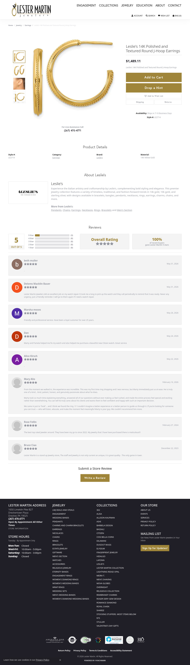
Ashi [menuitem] (99, 521)
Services (145, 517)
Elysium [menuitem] (101, 548)
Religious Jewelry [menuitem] (61, 567)
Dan (26, 332)
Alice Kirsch (30, 356)
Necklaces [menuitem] (57, 533)
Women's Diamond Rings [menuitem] (65, 579)
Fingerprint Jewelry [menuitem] (107, 552)
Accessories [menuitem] (58, 564)
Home (10, 25)
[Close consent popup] (60, 660)
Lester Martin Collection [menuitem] (110, 567)
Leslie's (100, 157)
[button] (137, 15)
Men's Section (124, 210)
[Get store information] (18, 528)
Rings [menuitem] (55, 540)
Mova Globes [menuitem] (103, 583)
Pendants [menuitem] (57, 521)
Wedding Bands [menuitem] (60, 517)
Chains (66, 210)
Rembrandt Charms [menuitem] (107, 594)
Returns (168, 102)
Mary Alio (29, 379)
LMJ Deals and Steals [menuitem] (63, 510)
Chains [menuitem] (56, 537)
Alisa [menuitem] (99, 513)
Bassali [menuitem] (100, 529)
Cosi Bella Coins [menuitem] (105, 537)
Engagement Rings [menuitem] (62, 575)
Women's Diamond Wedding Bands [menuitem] (70, 598)
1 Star (31, 247)
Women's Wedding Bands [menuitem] (65, 583)
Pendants (56, 210)
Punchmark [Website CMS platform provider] (100, 660)
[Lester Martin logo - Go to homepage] (31, 10)
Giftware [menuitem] (57, 552)
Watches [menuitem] (56, 560)
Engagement (86, 5)
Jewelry (127, 5)
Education (144, 5)
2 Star (31, 244)
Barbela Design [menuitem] (105, 525)
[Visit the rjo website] (141, 640)
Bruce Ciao (30, 445)
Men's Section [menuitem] (59, 556)
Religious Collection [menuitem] (108, 591)
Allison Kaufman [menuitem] (106, 517)
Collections (108, 5)
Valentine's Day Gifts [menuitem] (108, 625)
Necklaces (87, 210)
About (160, 5)
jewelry (19, 25)
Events (144, 513)
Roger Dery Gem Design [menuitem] (109, 598)
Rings (97, 210)
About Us (145, 510)
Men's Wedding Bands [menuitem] (64, 594)
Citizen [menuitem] (100, 533)
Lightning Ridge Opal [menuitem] (108, 571)
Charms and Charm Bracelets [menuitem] (68, 525)
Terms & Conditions (98, 650)
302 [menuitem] (98, 510)
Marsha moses (32, 309)
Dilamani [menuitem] (101, 540)
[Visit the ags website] (54, 640)
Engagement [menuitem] (59, 513)
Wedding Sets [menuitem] (59, 591)
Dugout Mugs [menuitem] (104, 544)
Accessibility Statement (121, 650)
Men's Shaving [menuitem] (104, 579)
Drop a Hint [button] (154, 88)
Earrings (28, 25)
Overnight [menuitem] (102, 587)
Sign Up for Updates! (155, 548)
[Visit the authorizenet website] (72, 640)
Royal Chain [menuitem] (103, 606)
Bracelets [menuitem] (57, 544)
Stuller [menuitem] (101, 622)
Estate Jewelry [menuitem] (59, 548)
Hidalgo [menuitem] (101, 556)
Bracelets (106, 210)
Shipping (140, 102)
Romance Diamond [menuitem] (107, 602)
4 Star (31, 238)
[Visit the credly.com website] (130, 640)
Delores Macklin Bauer (37, 283)
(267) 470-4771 (72, 130)
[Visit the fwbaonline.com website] (85, 640)
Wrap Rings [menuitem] (58, 587)
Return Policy (148, 525)
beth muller (31, 260)
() (72, 235)
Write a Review (95, 478)
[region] (73, 77)
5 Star (31, 235)
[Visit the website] (98, 640)
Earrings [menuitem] (57, 529)
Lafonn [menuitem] (100, 560)
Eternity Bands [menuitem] (60, 571)
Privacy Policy (148, 521)
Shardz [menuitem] (100, 610)
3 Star (31, 241)
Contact (174, 5)
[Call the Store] (16, 518)
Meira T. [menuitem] (101, 575)
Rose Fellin (30, 421)
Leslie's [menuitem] (100, 564)
